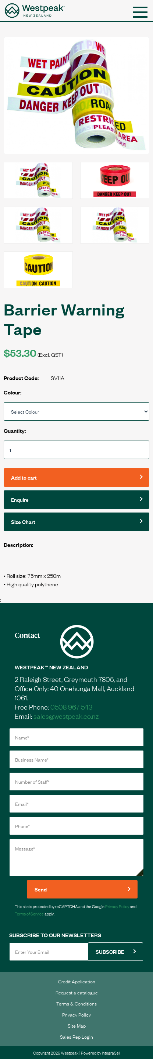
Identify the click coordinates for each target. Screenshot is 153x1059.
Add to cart (24, 477)
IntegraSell (111, 1052)
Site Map (77, 1025)
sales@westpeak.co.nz (66, 715)
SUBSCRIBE (110, 951)
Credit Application (76, 981)
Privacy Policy (117, 906)
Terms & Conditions (76, 1003)
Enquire (20, 499)
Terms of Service (29, 913)
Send (41, 889)
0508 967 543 (71, 706)
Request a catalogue (77, 992)
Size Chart (23, 521)
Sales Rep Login (76, 1036)
